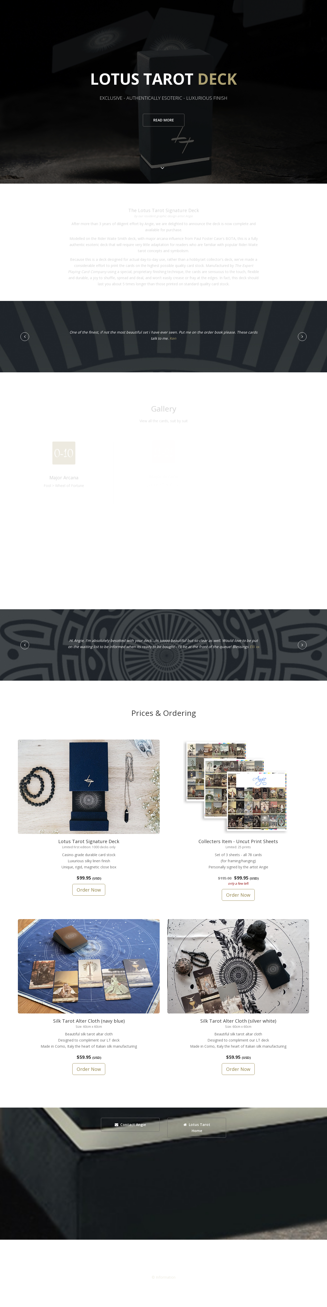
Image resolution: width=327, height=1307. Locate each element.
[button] (24, 336)
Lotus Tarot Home (196, 1127)
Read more (163, 120)
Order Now (89, 890)
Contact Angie (130, 1124)
